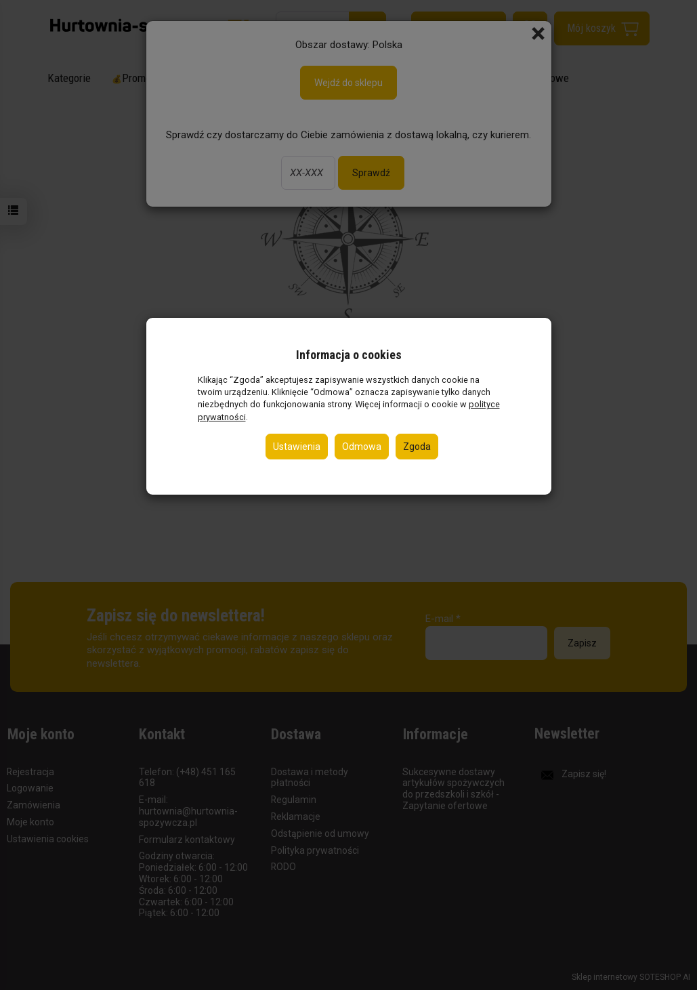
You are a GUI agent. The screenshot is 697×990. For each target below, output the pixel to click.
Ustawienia (296, 446)
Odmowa (361, 446)
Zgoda (417, 446)
